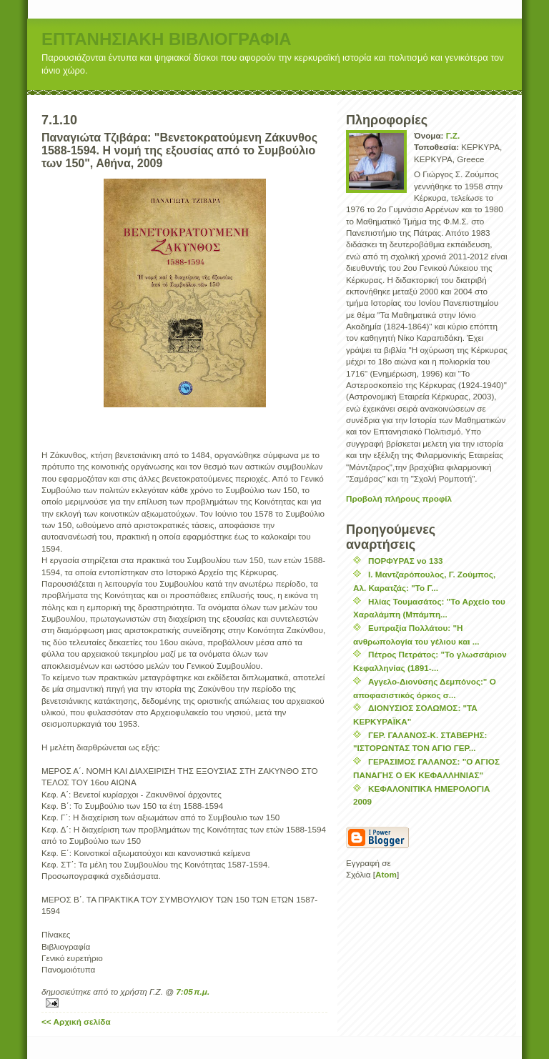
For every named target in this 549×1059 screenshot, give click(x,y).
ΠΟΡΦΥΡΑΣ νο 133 (405, 560)
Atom (386, 874)
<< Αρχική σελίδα (76, 1021)
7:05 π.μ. (192, 991)
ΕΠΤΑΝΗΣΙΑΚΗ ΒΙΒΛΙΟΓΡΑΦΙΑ (166, 39)
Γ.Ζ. (453, 135)
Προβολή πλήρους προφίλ (399, 498)
